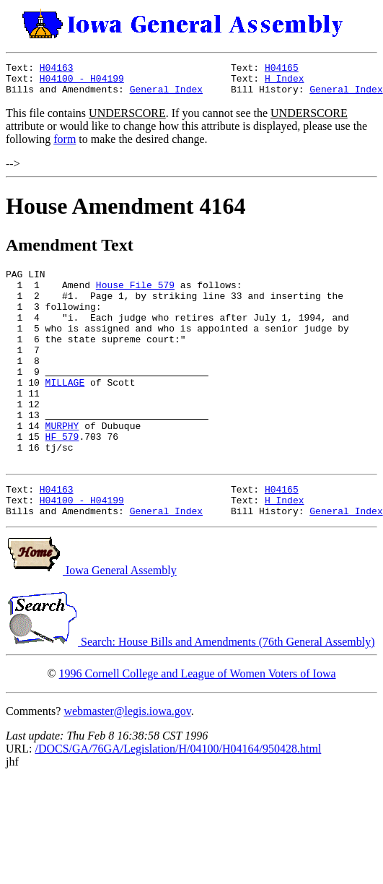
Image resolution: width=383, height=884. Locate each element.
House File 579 (135, 295)
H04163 (57, 69)
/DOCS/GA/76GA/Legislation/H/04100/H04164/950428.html (178, 800)
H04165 (282, 69)
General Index (166, 95)
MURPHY (62, 464)
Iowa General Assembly (91, 622)
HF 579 (62, 477)
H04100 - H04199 (82, 82)
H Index (284, 82)
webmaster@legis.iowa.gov (126, 763)
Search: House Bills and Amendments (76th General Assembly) (190, 694)
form (64, 145)
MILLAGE (65, 412)
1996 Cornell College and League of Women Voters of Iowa (197, 725)
